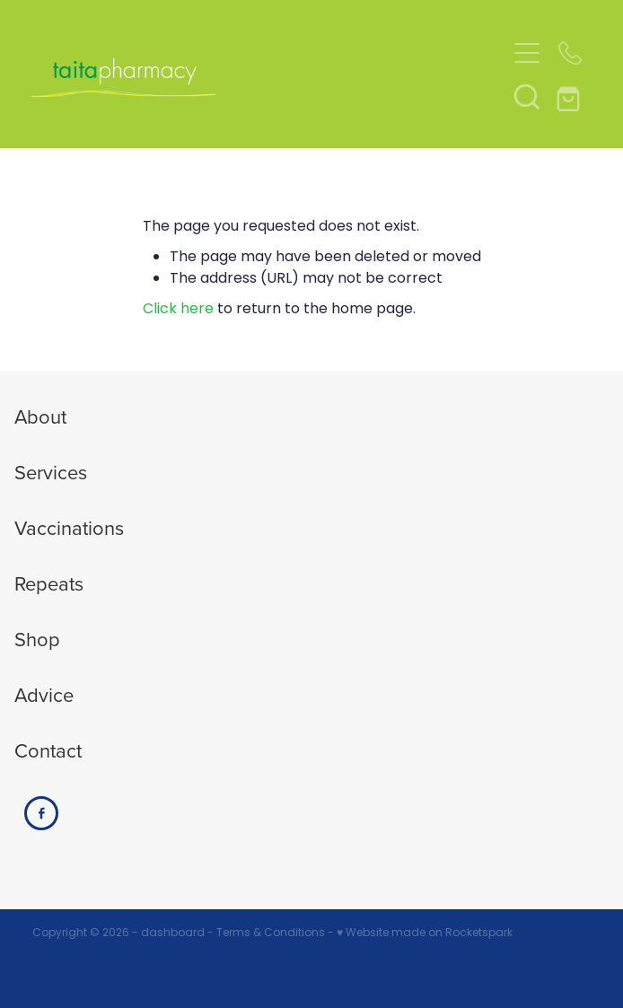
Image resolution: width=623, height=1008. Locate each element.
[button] (526, 96)
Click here (178, 309)
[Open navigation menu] (526, 53)
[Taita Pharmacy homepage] (268, 74)
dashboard (173, 933)
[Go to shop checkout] (570, 96)
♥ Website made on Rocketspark (425, 933)
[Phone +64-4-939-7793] (570, 53)
